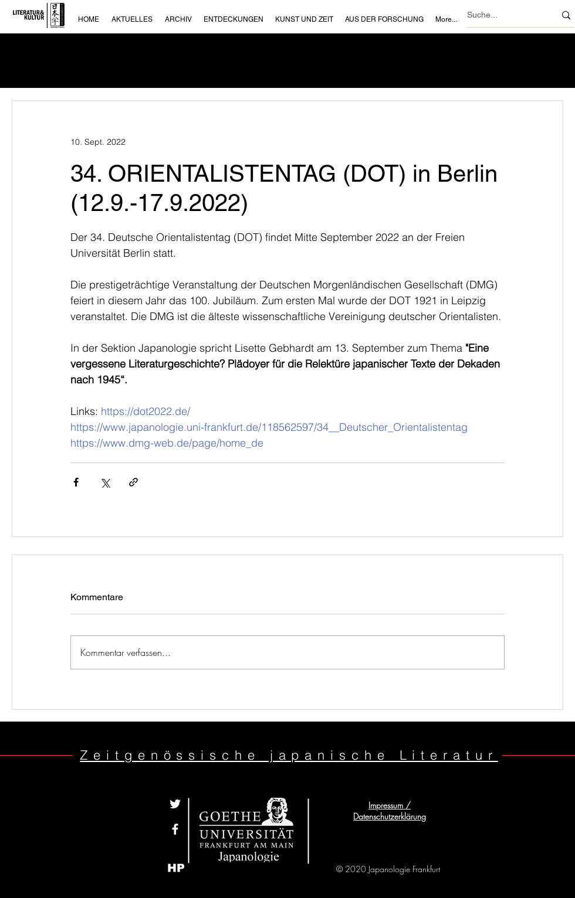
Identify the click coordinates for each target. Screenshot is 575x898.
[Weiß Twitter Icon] (175, 804)
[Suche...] (502, 15)
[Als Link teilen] (133, 482)
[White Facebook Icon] (175, 829)
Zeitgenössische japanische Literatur (289, 755)
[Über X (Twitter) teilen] (104, 482)
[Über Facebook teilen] (76, 482)
